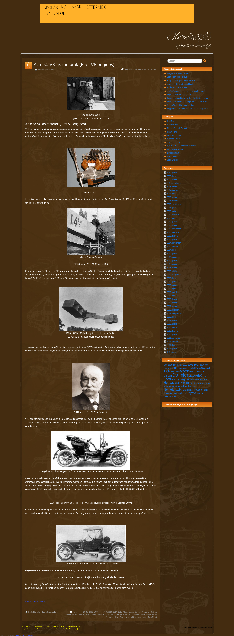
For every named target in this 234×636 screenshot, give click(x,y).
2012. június (172, 319)
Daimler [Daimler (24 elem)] (180, 374)
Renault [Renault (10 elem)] (168, 392)
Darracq (81, 614)
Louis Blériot (146, 614)
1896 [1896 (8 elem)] (175, 364)
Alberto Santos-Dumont (132, 611)
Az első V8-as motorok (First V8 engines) (74, 63)
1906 (105, 611)
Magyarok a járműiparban (178, 73)
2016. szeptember (174, 203)
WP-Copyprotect (27, 635)
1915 (120, 611)
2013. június (172, 281)
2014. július (172, 249)
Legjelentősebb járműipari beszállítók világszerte (187, 108)
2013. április (172, 288)
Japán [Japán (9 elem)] (176, 382)
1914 (115, 611)
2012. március (173, 327)
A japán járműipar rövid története (181, 80)
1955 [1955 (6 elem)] (166, 367)
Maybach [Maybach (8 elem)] (168, 385)
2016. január (172, 221)
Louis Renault (173, 152)
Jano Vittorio (172, 159)
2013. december (174, 263)
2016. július (172, 207)
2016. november (174, 196)
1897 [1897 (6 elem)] (180, 364)
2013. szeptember (174, 274)
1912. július (172, 351)
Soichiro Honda (173, 141)
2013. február (172, 295)
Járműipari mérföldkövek (177, 76)
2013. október (173, 270)
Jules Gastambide (112, 614)
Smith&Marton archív (35, 601)
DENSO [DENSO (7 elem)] (192, 375)
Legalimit (123, 614)
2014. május (172, 256)
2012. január (172, 334)
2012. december (174, 302)
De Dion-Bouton (91, 614)
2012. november (174, 305)
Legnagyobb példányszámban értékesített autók (187, 97)
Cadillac (154, 611)
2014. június (172, 253)
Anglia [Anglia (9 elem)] (167, 370)
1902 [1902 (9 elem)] (190, 364)
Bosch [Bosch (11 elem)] (191, 370)
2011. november (174, 337)
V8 (156, 616)
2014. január (172, 260)
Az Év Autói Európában (177, 87)
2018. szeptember (174, 182)
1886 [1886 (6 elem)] (166, 364)
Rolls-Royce (120, 616)
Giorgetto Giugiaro (175, 134)
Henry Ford (172, 131)
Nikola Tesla (172, 156)
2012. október (173, 309)
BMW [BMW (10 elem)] (183, 370)
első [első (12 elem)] (199, 374)
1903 (96, 611)
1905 (100, 611)
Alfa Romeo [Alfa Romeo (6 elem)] (182, 367)
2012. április (172, 323)
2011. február (172, 344)
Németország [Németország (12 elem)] (173, 388)
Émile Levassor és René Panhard (181, 145)
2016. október (173, 200)
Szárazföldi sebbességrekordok (180, 104)
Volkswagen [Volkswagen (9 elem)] (170, 395)
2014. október (173, 246)
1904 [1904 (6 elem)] (202, 364)
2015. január (172, 239)
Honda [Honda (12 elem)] (168, 382)
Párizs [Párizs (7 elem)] (205, 389)
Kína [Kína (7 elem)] (195, 382)
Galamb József (173, 138)
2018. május (172, 186)
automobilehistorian (43, 611)
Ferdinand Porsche (175, 149)
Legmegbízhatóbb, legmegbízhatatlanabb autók (187, 101)
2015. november (174, 228)
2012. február (172, 330)
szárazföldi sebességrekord (136, 616)
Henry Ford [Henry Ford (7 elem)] (203, 379)
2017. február (172, 193)
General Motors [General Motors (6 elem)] (192, 379)
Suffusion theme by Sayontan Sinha (198, 627)
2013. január (172, 298)
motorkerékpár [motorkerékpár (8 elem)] (180, 385)
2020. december (174, 179)
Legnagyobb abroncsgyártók (179, 94)
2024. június (172, 172)
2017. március (173, 189)
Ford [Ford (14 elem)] (167, 378)
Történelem (49, 69)
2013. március (173, 291)
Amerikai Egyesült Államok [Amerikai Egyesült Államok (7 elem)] (198, 367)
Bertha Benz (172, 124)
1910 (110, 611)
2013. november (174, 267)
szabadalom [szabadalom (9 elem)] (180, 392)
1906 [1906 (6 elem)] (206, 364)
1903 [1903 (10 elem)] (197, 363)
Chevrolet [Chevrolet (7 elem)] (200, 371)
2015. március (173, 232)
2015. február (172, 235)
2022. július (172, 175)
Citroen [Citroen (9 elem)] (168, 375)
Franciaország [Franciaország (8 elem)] (178, 378)
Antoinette (146, 611)
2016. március (173, 214)
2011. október (173, 341)
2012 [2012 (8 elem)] (174, 367)
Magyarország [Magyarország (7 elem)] (204, 382)
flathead (101, 614)
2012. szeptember (174, 312)
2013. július (172, 277)
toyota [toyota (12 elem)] (192, 392)
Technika (41, 69)
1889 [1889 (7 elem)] (170, 364)
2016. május (172, 210)
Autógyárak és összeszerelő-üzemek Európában (187, 90)
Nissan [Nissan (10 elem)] (192, 385)
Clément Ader (71, 614)
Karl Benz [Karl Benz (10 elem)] (186, 382)
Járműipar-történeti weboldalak (180, 83)
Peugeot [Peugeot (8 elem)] (198, 389)
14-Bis (85, 611)
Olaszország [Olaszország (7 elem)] (188, 389)
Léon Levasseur (134, 614)
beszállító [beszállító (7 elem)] (175, 371)
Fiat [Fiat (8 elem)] (204, 375)
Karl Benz (171, 120)
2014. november (174, 242)
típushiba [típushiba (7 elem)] (201, 393)
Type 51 (151, 616)
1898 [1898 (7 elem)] (185, 364)
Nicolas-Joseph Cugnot (177, 127)
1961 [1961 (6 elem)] (170, 367)
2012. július (172, 316)
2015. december (174, 224)
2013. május (172, 284)
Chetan (17, 635)
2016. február (172, 217)
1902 (91, 611)
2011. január (172, 348)
